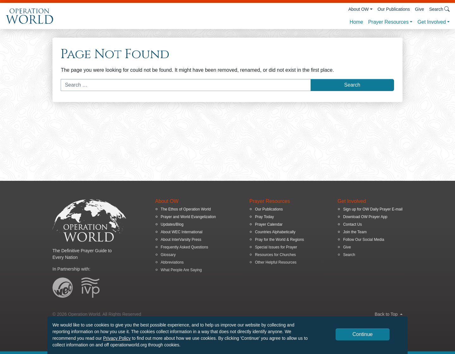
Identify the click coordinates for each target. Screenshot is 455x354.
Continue (362, 334)
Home (356, 22)
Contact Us (352, 224)
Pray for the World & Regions (279, 239)
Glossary (168, 255)
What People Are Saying (181, 270)
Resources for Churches (275, 255)
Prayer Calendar (268, 224)
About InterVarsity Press (181, 239)
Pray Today (264, 217)
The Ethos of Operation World (186, 209)
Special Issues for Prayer (276, 247)
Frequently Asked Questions (184, 247)
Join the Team (355, 232)
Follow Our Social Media (363, 239)
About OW (358, 9)
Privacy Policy (116, 338)
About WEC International (182, 232)
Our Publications (394, 9)
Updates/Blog (172, 224)
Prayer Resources (388, 22)
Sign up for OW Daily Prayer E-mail (373, 209)
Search (349, 255)
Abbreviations (172, 262)
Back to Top (389, 314)
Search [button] (439, 9)
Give (419, 9)
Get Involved (431, 22)
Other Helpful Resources (275, 262)
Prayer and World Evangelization (188, 217)
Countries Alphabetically (275, 232)
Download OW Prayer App (365, 217)
